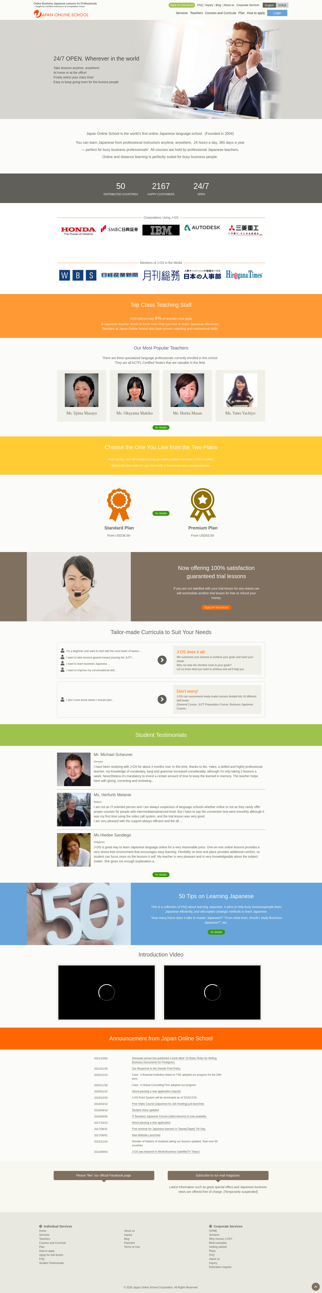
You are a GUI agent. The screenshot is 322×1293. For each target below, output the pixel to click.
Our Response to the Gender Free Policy (156, 1068)
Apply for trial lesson (216, 607)
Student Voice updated (145, 1110)
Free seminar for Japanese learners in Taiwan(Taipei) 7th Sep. (169, 1128)
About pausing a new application (151, 1122)
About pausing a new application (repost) (156, 1091)
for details (161, 427)
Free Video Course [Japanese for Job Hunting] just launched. (168, 1103)
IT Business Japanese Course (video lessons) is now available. (169, 1116)
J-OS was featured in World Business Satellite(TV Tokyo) (165, 1151)
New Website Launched (146, 1135)
